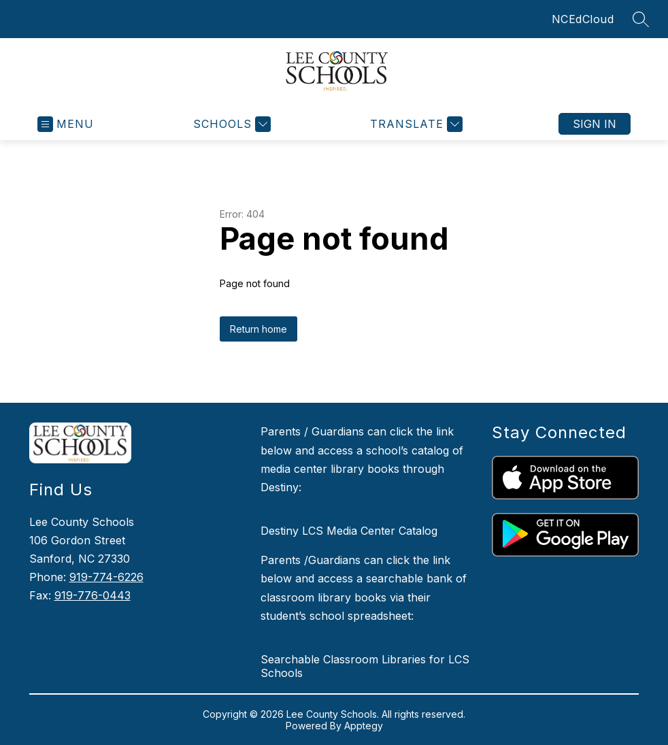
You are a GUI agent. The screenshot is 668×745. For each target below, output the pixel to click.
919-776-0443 (92, 595)
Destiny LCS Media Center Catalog (349, 530)
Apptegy (363, 725)
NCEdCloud (583, 19)
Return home (258, 329)
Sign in (594, 124)
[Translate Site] (415, 124)
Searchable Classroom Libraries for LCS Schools (365, 666)
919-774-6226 (106, 577)
